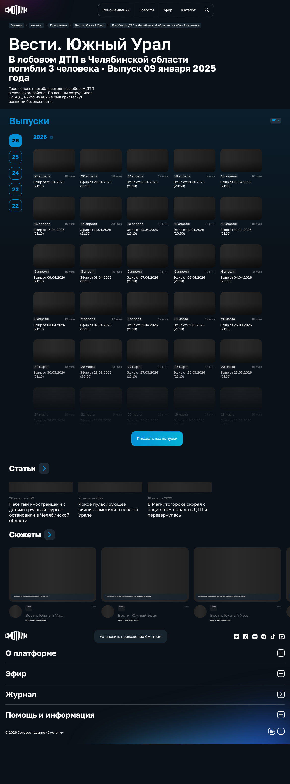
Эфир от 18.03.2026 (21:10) (235, 424)
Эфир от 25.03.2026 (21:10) (189, 376)
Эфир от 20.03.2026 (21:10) (142, 424)
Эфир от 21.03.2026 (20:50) (95, 424)
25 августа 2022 (90, 535)
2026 (51, 138)
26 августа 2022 (21, 535)
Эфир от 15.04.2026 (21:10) (48, 233)
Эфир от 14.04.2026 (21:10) (95, 233)
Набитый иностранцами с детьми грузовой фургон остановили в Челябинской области (39, 549)
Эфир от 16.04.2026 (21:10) (235, 186)
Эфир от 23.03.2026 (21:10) (236, 376)
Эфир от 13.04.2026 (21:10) (142, 233)
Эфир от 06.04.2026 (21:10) (189, 281)
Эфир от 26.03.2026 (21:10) (236, 328)
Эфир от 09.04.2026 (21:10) (49, 281)
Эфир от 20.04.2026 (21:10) (96, 186)
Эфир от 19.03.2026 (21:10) (189, 424)
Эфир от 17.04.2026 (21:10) (142, 186)
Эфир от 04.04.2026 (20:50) (236, 281)
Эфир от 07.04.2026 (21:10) (142, 281)
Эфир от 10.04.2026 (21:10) (235, 233)
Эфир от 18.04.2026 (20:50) (189, 186)
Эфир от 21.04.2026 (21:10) (48, 186)
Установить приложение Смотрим (130, 676)
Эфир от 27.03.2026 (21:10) (142, 376)
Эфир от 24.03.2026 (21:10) (49, 424)
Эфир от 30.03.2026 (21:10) (49, 376)
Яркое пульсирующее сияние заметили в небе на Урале (108, 547)
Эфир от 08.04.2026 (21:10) (96, 281)
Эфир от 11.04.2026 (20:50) (189, 233)
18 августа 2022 (160, 535)
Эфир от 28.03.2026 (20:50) (96, 376)
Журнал (145, 734)
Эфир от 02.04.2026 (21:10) (96, 328)
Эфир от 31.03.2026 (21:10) (189, 328)
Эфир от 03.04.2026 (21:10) (49, 328)
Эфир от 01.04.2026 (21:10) (142, 328)
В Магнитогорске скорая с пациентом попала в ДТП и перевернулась (177, 547)
